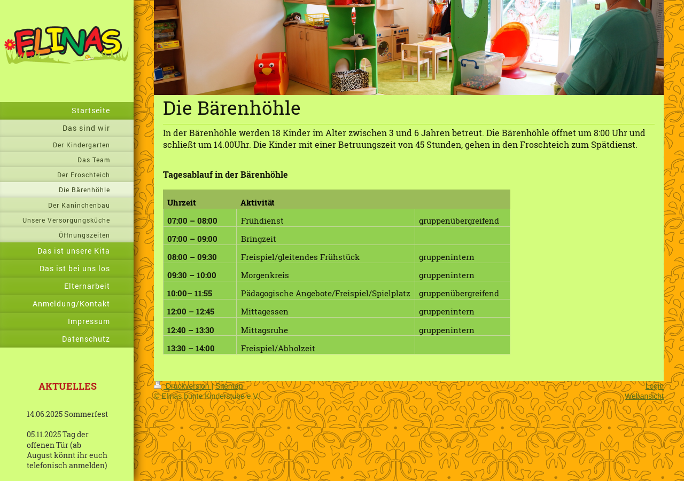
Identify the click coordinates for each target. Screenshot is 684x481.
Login (655, 386)
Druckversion (182, 386)
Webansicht (644, 396)
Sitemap (229, 386)
